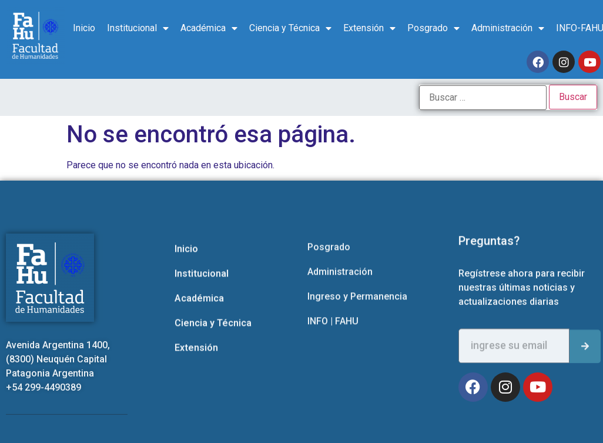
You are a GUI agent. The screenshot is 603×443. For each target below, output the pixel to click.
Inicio (84, 28)
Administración (507, 28)
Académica (208, 28)
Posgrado (433, 28)
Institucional (138, 28)
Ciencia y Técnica (290, 28)
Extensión (369, 28)
